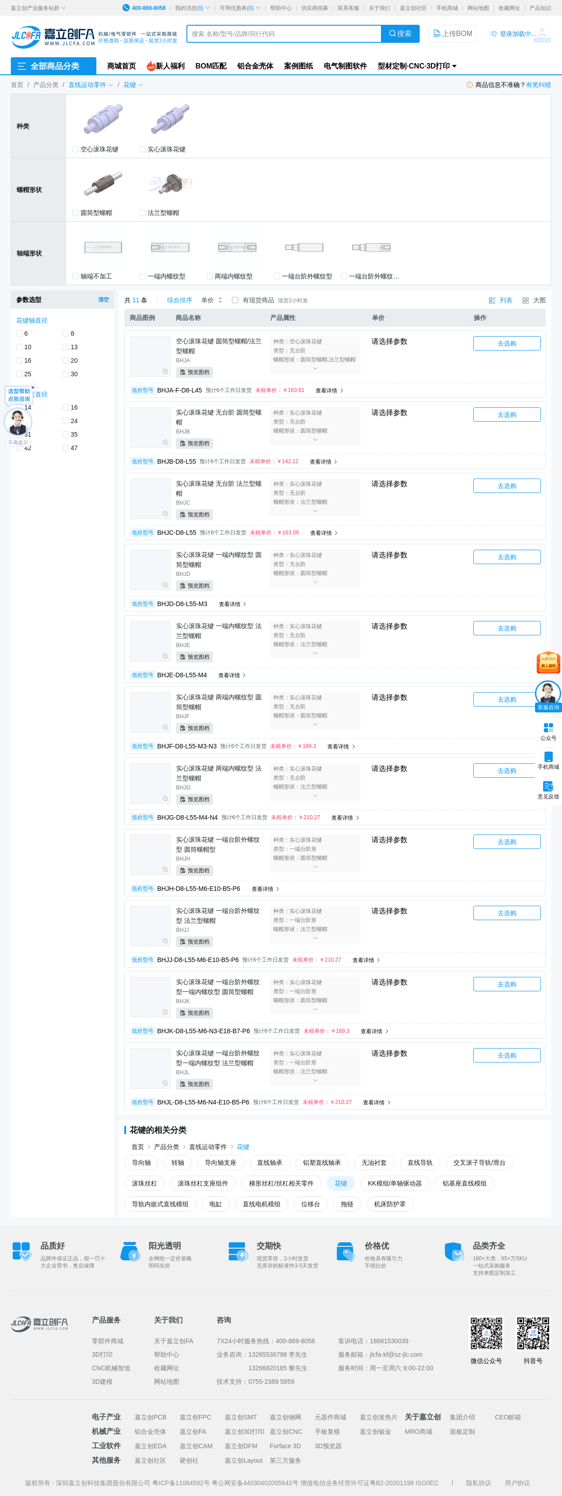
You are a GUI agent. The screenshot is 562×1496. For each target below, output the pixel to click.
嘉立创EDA (151, 1446)
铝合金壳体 (255, 66)
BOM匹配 (211, 66)
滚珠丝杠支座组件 (203, 1183)
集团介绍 (462, 1417)
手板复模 (327, 1431)
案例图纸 (298, 66)
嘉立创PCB (151, 1417)
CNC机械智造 (111, 1368)
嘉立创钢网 (285, 1417)
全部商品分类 (47, 66)
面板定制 (462, 1431)
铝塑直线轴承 (322, 1162)
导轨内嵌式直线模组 (160, 1204)
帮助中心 (281, 8)
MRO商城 (418, 1431)
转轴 (178, 1162)
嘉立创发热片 (379, 1417)
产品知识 (540, 8)
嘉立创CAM (196, 1446)
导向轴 (141, 1162)
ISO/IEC (427, 1483)
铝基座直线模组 (465, 1183)
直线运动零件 (208, 1146)
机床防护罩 (390, 1204)
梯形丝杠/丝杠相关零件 (281, 1183)
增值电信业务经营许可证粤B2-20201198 (358, 1483)
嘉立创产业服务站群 (38, 8)
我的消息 (193, 8)
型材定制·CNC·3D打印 (414, 66)
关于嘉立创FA (173, 1341)
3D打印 (102, 1354)
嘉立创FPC (195, 1417)
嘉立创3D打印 (244, 1431)
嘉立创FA (193, 1431)
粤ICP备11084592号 (182, 1483)
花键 (243, 1146)
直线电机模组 (262, 1204)
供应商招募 (314, 8)
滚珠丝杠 (144, 1183)
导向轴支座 (220, 1162)
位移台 (310, 1204)
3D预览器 (328, 1446)
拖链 (347, 1204)
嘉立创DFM (241, 1446)
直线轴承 (269, 1162)
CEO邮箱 (508, 1417)
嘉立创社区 (413, 8)
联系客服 (348, 8)
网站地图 (478, 8)
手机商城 (447, 8)
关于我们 (379, 8)
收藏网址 (509, 8)
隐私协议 (478, 1483)
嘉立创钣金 (375, 1431)
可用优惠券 (240, 8)
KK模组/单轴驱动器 (395, 1183)
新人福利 (166, 66)
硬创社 (189, 1460)
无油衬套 (374, 1162)
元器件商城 (330, 1417)
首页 (17, 84)
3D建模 (102, 1381)
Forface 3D (285, 1446)
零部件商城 (107, 1341)
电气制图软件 (345, 66)
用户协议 (517, 1483)
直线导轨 (420, 1162)
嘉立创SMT (241, 1417)
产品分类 (46, 84)
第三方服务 (285, 1460)
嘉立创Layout (244, 1460)
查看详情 (330, 391)
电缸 (215, 1204)
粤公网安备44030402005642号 (256, 1483)
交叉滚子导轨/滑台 (479, 1162)
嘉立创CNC (286, 1431)
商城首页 (121, 66)
